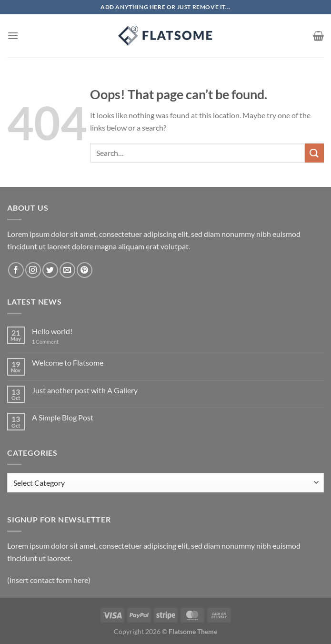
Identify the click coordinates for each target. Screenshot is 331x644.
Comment (45, 341)
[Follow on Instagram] (33, 270)
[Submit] (314, 152)
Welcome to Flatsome (67, 362)
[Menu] (13, 35)
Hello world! (52, 331)
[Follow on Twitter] (50, 270)
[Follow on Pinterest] (84, 270)
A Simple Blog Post (62, 417)
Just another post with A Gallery (85, 390)
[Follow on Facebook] (16, 270)
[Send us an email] (67, 270)
